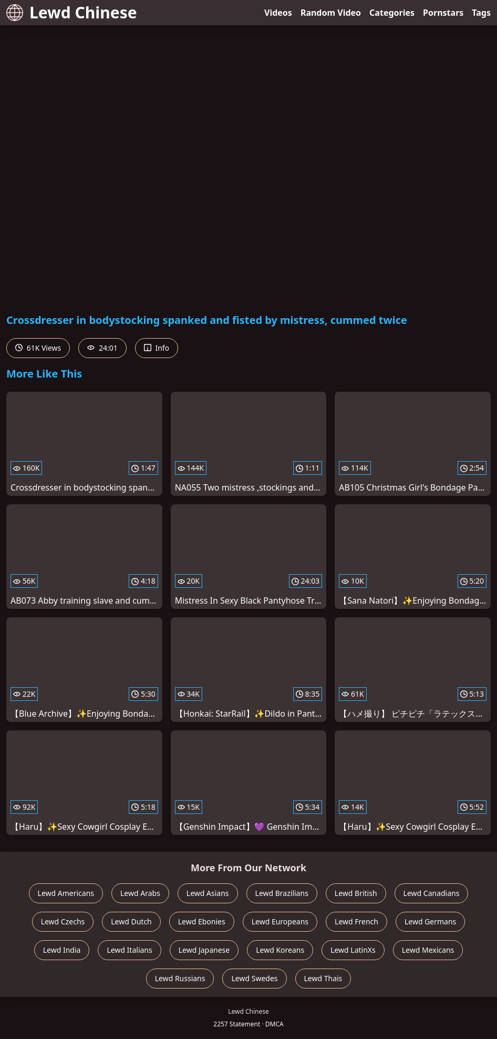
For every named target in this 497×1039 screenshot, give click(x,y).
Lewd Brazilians (281, 893)
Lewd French (356, 921)
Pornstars (443, 12)
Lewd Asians (208, 893)
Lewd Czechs (63, 921)
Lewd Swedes (254, 978)
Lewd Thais (323, 978)
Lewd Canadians (431, 893)
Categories (392, 12)
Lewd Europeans (280, 921)
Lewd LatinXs (353, 950)
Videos (278, 12)
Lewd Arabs (140, 893)
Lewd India (62, 950)
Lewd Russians (180, 978)
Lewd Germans (430, 921)
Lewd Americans (66, 893)
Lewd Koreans (280, 950)
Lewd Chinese (71, 12)
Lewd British (356, 893)
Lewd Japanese (204, 950)
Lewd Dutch (131, 921)
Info (156, 348)
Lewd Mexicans (428, 950)
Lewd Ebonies (201, 921)
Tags (481, 12)
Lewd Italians (129, 950)
